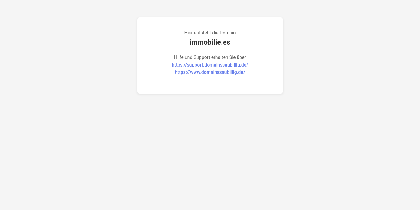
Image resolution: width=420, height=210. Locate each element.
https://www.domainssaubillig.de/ (210, 72)
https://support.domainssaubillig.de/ (210, 65)
